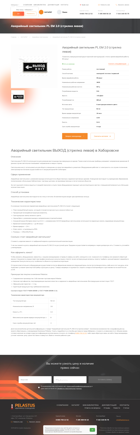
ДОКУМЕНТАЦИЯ (53, 5)
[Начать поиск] (59, 12)
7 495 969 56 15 (104, 14)
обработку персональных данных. (69, 388)
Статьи (126, 408)
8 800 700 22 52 (86, 14)
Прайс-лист (85, 5)
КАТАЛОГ (76, 405)
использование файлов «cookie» (54, 430)
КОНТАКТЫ (64, 5)
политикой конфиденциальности (79, 386)
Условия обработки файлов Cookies (117, 432)
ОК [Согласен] (92, 430)
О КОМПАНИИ (27, 5)
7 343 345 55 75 (122, 14)
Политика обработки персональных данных (114, 428)
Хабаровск (14, 5)
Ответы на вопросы (92, 408)
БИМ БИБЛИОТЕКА (40, 5)
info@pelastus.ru (122, 420)
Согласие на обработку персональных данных (114, 430)
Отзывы (107, 408)
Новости (116, 408)
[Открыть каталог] (45, 12)
